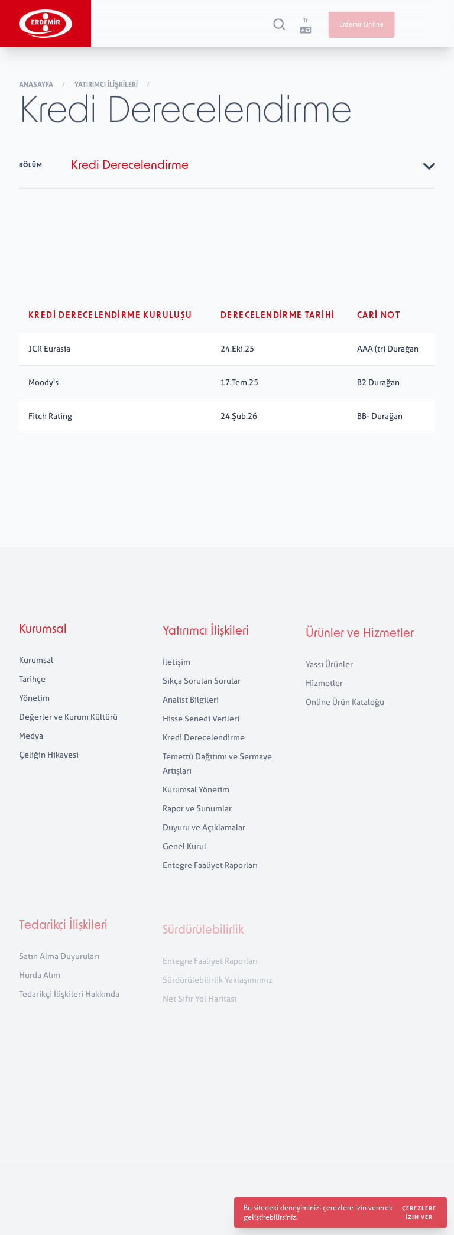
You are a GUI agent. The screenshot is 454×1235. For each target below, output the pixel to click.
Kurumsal (43, 640)
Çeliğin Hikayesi (49, 765)
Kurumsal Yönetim (196, 804)
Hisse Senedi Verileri (201, 733)
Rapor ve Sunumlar (197, 823)
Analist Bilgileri (191, 714)
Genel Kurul (184, 861)
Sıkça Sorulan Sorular (202, 695)
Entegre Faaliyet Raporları (210, 880)
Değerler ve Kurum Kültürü (68, 727)
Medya (31, 746)
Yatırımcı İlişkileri (107, 85)
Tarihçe (32, 689)
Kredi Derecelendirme (204, 752)
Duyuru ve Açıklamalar (204, 842)
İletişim (176, 676)
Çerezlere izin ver (419, 1212)
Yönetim (34, 708)
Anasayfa (37, 85)
